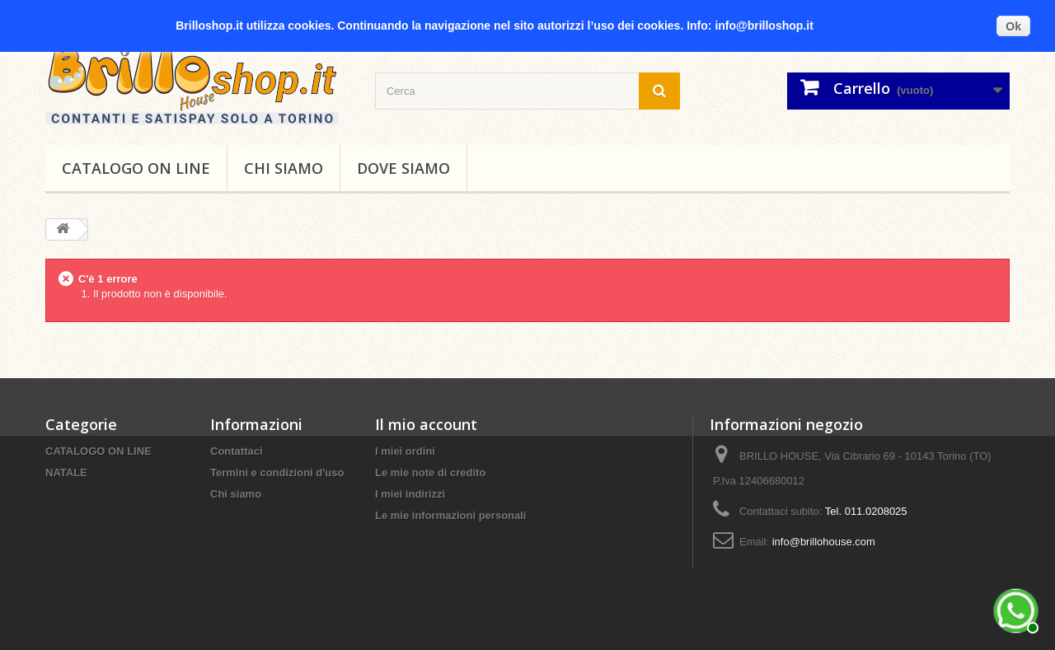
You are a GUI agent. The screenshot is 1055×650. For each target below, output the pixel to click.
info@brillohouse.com (823, 541)
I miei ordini (405, 451)
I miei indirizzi (410, 494)
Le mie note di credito (430, 472)
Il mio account (426, 424)
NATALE (66, 472)
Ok (1013, 26)
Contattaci (236, 451)
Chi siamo (283, 168)
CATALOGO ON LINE (136, 168)
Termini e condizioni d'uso (277, 472)
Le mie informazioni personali (450, 515)
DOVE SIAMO (403, 168)
